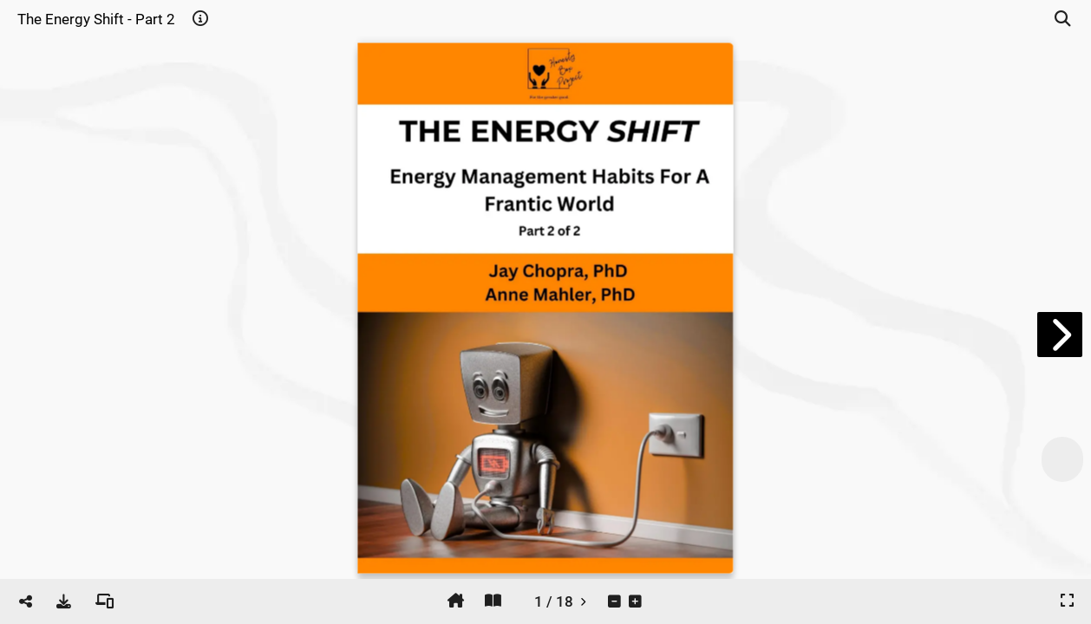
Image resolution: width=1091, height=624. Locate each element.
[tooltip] (200, 19)
